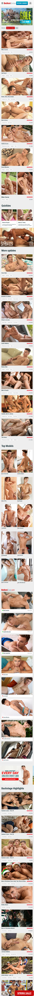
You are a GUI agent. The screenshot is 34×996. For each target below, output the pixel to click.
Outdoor (15, 439)
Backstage (10, 813)
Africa (9, 99)
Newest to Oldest (10, 28)
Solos (12, 52)
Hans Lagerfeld (6, 653)
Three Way (15, 416)
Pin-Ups (3, 199)
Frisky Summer (15, 298)
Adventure (14, 977)
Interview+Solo (13, 954)
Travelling (19, 977)
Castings (7, 75)
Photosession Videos (6, 52)
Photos (7, 199)
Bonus (9, 883)
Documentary (4, 813)
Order (17, 28)
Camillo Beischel (7, 631)
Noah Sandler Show (23, 222)
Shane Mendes (6, 717)
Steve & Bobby (5, 222)
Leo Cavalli (5, 696)
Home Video (4, 322)
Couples (12, 146)
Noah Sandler (6, 610)
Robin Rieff (5, 674)
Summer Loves (15, 860)
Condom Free (4, 99)
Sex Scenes (13, 99)
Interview (3, 907)
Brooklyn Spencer (6, 738)
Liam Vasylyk (5, 760)
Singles (3, 75)
